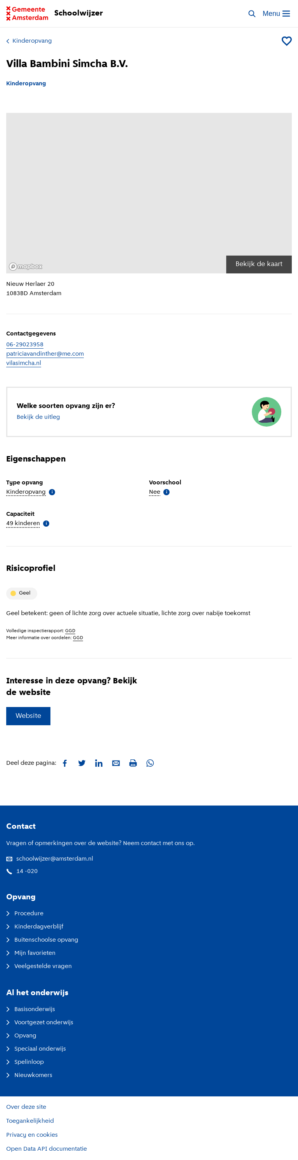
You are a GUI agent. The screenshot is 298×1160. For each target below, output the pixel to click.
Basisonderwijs (30, 1009)
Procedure (24, 914)
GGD (70, 631)
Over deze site (26, 1107)
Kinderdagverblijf (34, 927)
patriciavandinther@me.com (45, 354)
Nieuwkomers (29, 1075)
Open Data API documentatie (46, 1149)
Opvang (21, 1036)
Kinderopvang (29, 41)
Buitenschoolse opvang (42, 940)
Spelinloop (25, 1062)
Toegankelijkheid (30, 1121)
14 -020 (22, 871)
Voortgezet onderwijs (39, 1023)
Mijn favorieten (30, 953)
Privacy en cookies (32, 1135)
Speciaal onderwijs (36, 1049)
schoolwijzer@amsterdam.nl (49, 859)
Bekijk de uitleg (38, 417)
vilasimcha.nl (23, 363)
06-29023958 (24, 345)
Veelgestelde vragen (39, 966)
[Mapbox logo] (26, 266)
